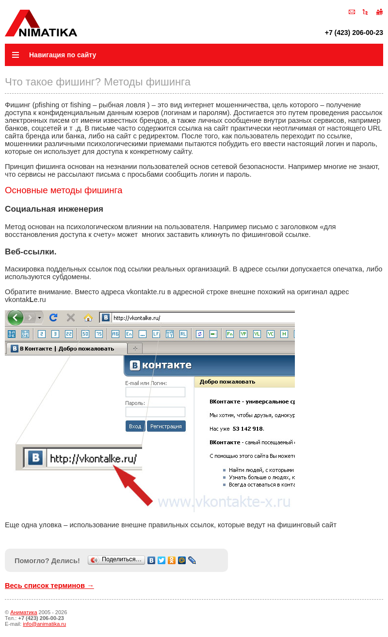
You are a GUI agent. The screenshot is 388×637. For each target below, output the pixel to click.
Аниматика (23, 612)
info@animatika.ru (44, 624)
